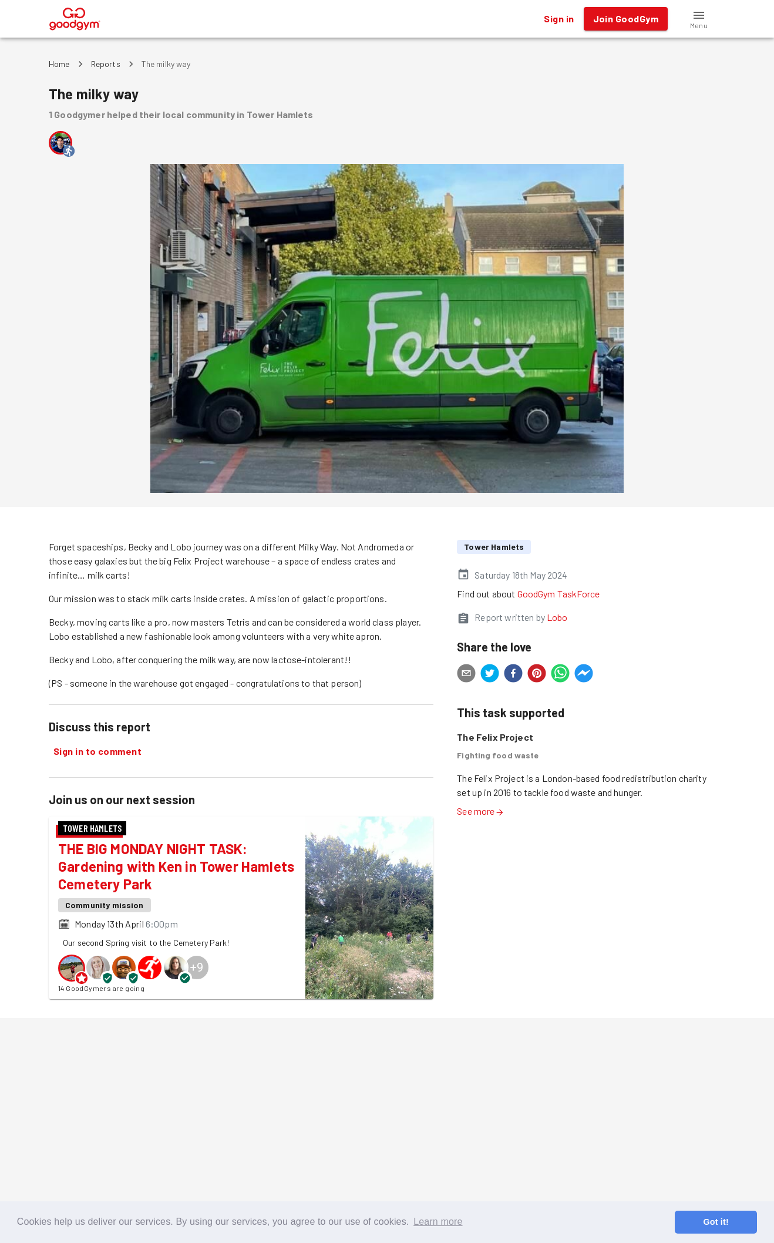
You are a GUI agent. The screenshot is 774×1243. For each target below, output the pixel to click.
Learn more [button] (437, 1222)
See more (480, 811)
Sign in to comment (97, 751)
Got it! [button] (715, 1222)
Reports (105, 64)
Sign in (558, 19)
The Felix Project (495, 737)
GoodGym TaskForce (558, 593)
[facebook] (513, 675)
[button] (698, 18)
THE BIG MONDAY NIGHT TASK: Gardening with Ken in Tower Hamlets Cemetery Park (176, 866)
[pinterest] (536, 675)
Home (59, 64)
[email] (466, 675)
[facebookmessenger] (583, 675)
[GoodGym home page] (75, 17)
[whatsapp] (560, 675)
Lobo (557, 617)
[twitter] (489, 675)
